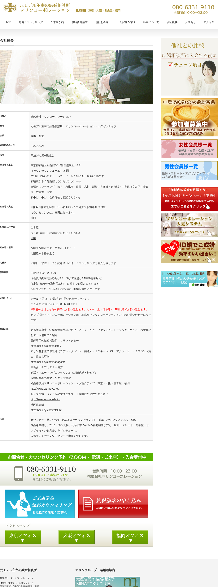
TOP (8, 22)
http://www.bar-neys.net (45, 388)
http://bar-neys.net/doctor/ (46, 345)
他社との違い (103, 22)
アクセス (208, 22)
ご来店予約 (57, 22)
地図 (66, 170)
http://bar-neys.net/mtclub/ (46, 410)
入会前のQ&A (127, 22)
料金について (151, 22)
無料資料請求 (80, 22)
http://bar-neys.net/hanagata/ (48, 361)
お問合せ (190, 22)
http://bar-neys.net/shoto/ (45, 399)
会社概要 (172, 22)
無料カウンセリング (31, 22)
